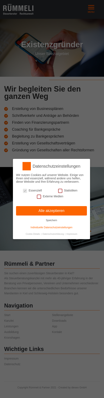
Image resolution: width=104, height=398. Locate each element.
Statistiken (68, 190)
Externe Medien (50, 196)
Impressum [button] (71, 233)
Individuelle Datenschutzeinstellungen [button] (52, 227)
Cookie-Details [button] (33, 233)
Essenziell (32, 190)
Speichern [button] (51, 220)
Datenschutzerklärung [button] (53, 233)
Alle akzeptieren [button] (52, 210)
